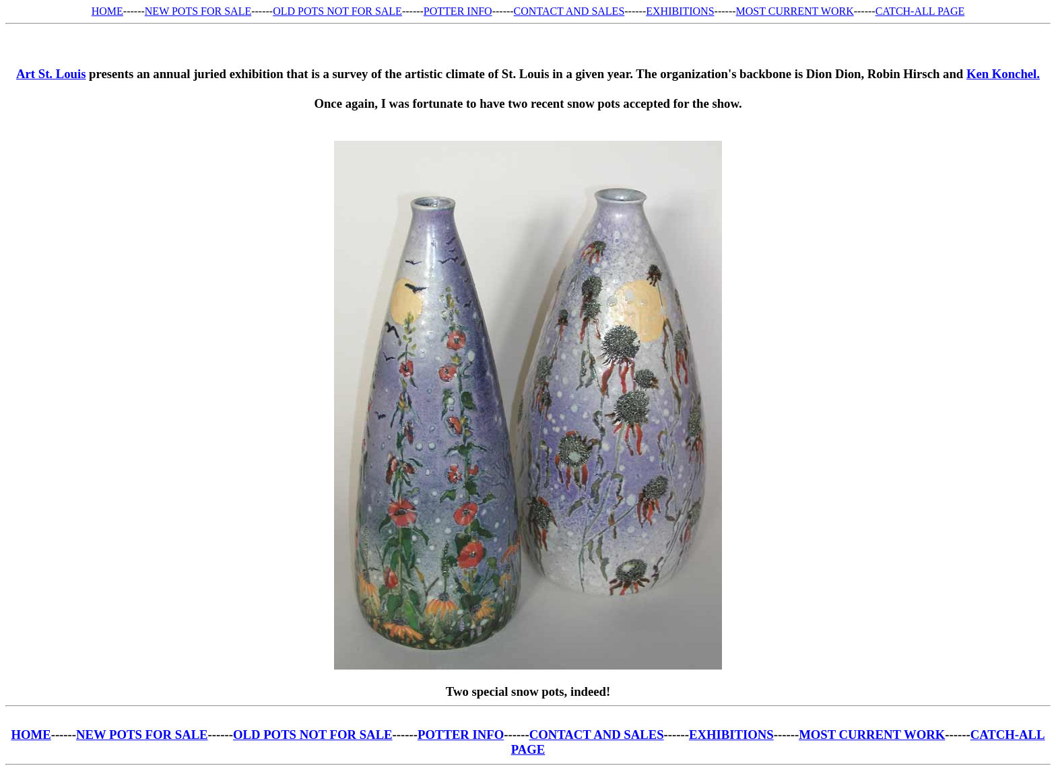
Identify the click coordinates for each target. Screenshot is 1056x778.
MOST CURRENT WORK (795, 11)
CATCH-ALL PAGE (920, 11)
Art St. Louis (51, 74)
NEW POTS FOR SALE (198, 11)
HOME (107, 11)
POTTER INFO (458, 11)
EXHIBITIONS (680, 11)
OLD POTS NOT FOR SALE (337, 11)
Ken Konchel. (1003, 74)
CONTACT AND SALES (569, 11)
